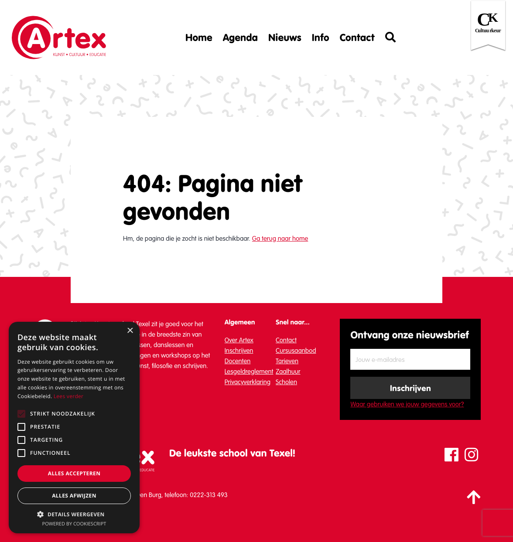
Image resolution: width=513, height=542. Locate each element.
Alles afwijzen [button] (74, 495)
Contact (357, 37)
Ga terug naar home (280, 238)
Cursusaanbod (296, 350)
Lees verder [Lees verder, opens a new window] (69, 396)
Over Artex (239, 340)
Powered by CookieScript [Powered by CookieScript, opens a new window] (74, 524)
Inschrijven (239, 350)
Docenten (238, 361)
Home (198, 37)
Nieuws (284, 37)
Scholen (286, 382)
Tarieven (287, 361)
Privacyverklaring (247, 382)
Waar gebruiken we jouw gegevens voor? (407, 404)
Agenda (240, 37)
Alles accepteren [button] (74, 473)
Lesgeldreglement (249, 371)
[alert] (74, 427)
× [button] (130, 331)
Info (320, 37)
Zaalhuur (288, 371)
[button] (74, 514)
